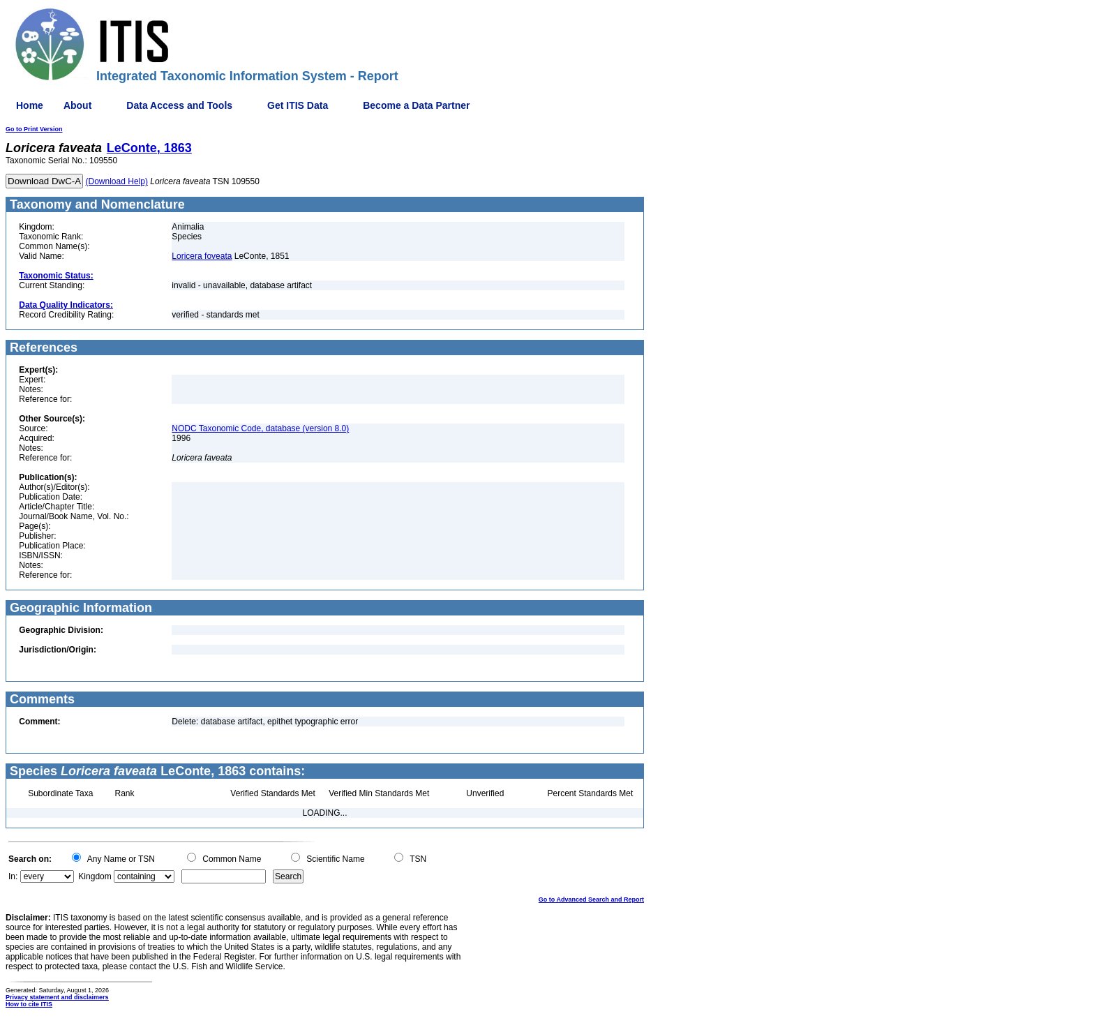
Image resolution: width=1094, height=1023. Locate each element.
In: (12, 876)
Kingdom (94, 876)
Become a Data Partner (416, 105)
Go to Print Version (34, 129)
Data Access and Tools (179, 105)
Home (29, 105)
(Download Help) (117, 181)
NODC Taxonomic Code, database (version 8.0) (260, 428)
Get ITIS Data (297, 105)
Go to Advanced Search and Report (591, 899)
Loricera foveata (202, 256)
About (77, 105)
